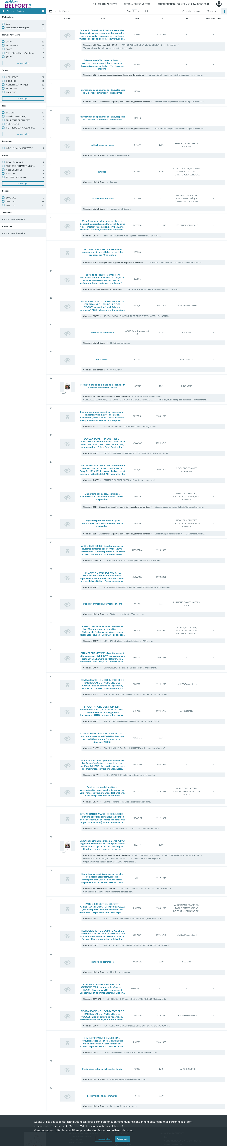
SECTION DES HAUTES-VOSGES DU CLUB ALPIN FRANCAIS (33, 166)
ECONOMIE (11, 88)
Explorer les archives (105, 4)
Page (129, 11)
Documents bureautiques (17, 27)
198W (9, 56)
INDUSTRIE (11, 81)
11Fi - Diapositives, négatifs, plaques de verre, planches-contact (34, 53)
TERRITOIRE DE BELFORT (18, 120)
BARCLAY (10, 173)
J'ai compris (122, 1139)
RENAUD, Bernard (14, 162)
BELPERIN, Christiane (16, 177)
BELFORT (10, 112)
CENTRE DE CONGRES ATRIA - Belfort (23, 127)
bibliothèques (12, 45)
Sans (8, 24)
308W (9, 49)
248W (9, 41)
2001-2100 (11, 205)
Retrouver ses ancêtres (137, 4)
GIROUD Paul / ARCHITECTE (19, 148)
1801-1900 (11, 197)
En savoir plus (103, 1139)
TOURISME (11, 92)
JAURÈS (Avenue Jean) (16, 116)
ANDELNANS (12, 124)
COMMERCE (12, 77)
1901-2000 (11, 201)
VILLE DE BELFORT (15, 169)
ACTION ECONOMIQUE (17, 84)
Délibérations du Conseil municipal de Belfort (183, 4)
